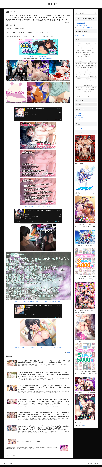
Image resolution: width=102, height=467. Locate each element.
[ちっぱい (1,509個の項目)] (93, 48)
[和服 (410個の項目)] (86, 68)
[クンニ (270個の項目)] (86, 77)
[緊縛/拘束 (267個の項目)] (93, 77)
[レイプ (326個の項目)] (92, 70)
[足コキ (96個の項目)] (92, 96)
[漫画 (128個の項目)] (87, 90)
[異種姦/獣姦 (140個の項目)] (92, 85)
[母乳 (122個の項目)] (94, 90)
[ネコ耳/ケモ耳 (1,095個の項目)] (81, 57)
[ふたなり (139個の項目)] (79, 87)
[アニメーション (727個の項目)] (92, 59)
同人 (7, 11)
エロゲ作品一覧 (81, 23)
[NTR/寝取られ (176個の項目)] (91, 83)
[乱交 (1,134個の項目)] (80, 55)
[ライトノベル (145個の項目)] (80, 85)
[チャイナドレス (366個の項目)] (81, 70)
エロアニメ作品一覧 (82, 25)
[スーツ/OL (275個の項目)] (79, 77)
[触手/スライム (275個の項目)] (91, 74)
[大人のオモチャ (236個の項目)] (81, 79)
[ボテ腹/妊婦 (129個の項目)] (79, 90)
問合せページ (78, 128)
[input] (86, 13)
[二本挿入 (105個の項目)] (92, 94)
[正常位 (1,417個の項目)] (80, 50)
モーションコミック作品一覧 (84, 27)
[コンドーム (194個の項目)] (80, 83)
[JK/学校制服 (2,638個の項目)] (80, 46)
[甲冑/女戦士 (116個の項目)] (92, 92)
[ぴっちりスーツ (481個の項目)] (92, 63)
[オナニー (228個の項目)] (92, 79)
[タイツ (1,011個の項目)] (92, 57)
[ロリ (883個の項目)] (84, 59)
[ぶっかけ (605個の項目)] (92, 61)
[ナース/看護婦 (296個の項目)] (91, 72)
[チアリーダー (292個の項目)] (80, 74)
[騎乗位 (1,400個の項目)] (78, 52)
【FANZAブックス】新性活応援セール (38, 48)
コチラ (85, 425)
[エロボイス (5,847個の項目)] (81, 44)
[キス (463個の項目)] (85, 66)
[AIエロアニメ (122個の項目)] (80, 92)
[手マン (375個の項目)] (93, 68)
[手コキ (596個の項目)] (78, 63)
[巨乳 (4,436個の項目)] (92, 44)
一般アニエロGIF (79, 115)
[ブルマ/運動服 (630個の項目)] (81, 61)
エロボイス (12, 11)
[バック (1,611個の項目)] (85, 48)
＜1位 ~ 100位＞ (79, 35)
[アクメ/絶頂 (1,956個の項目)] (91, 46)
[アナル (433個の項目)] (79, 68)
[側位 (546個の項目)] (84, 63)
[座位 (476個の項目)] (78, 66)
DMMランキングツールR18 (81, 423)
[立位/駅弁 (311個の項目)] (80, 72)
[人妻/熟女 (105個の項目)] (81, 96)
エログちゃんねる (80, 117)
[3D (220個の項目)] (85, 81)
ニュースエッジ (79, 120)
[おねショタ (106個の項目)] (80, 94)
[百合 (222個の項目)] (78, 81)
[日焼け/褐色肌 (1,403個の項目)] (91, 50)
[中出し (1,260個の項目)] (86, 52)
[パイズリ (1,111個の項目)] (91, 55)
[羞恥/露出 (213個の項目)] (93, 81)
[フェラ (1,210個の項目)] (93, 52)
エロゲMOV (78, 113)
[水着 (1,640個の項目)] (78, 48)
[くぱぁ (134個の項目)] (93, 87)
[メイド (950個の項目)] (78, 59)
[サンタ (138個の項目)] (86, 87)
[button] (96, 13)
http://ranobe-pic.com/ (46, 58)
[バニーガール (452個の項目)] (92, 66)
